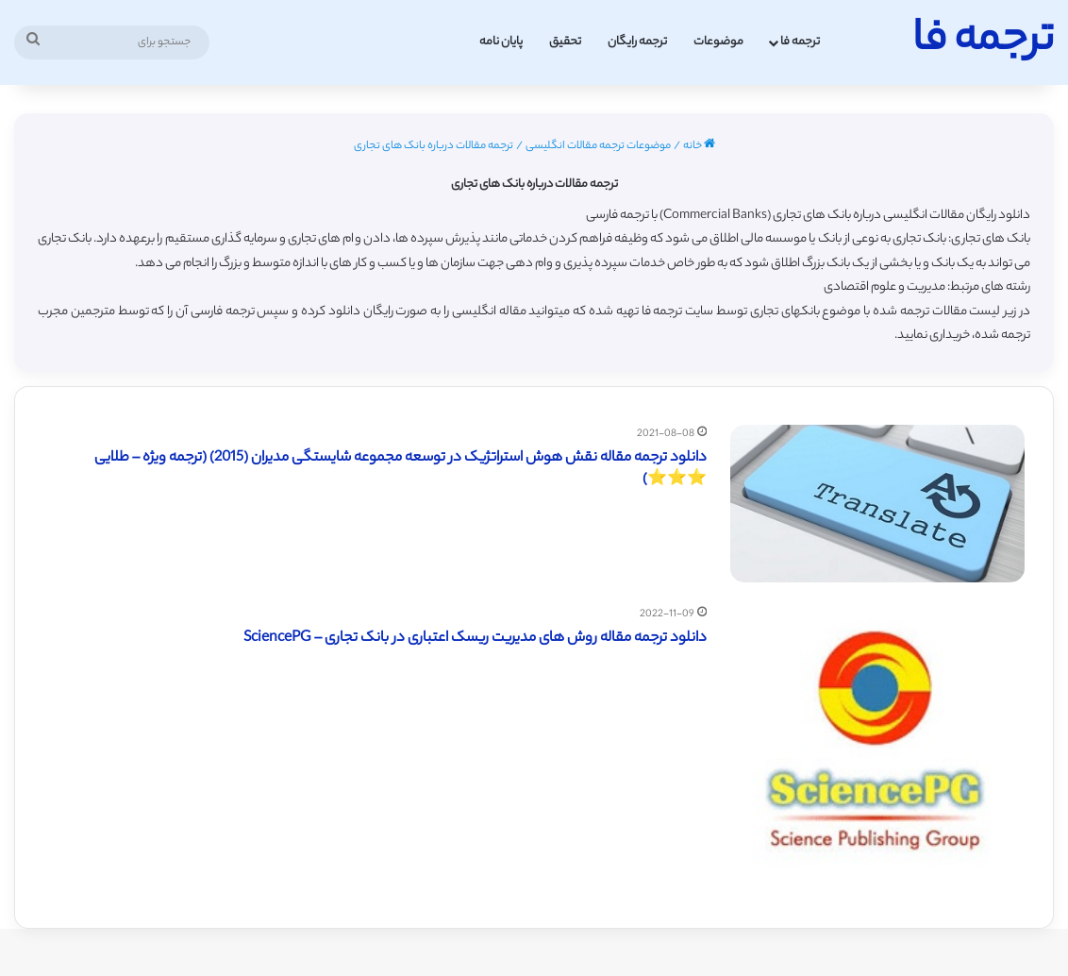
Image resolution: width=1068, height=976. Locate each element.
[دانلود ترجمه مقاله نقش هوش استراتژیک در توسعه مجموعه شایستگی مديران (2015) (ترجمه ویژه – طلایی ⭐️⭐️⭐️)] (877, 504)
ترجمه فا (800, 42)
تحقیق (565, 42)
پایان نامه (501, 42)
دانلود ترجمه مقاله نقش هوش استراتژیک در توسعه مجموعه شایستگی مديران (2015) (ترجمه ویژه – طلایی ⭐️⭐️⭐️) (400, 469)
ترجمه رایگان (637, 42)
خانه (699, 146)
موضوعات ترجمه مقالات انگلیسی (598, 146)
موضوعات (718, 42)
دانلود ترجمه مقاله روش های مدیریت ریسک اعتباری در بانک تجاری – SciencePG (475, 638)
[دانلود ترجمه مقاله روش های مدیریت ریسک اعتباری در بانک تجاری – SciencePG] (877, 752)
